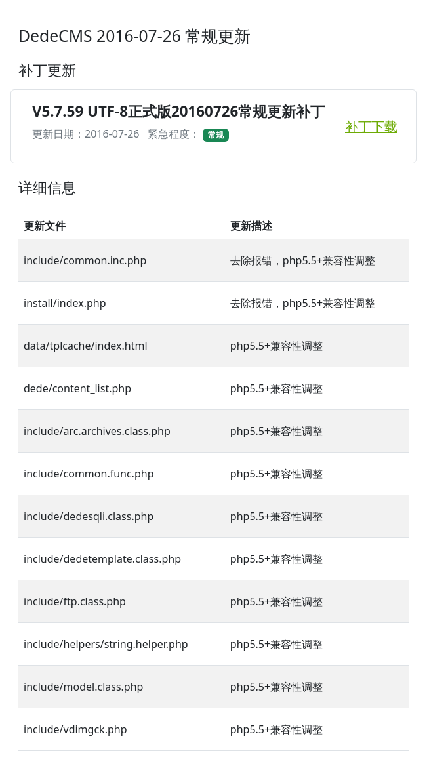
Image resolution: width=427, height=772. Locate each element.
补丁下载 (371, 126)
